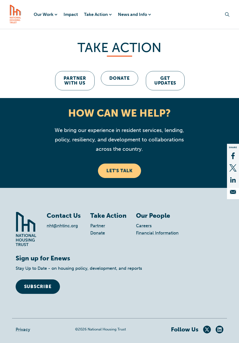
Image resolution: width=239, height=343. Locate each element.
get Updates (165, 80)
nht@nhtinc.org (62, 225)
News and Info (132, 14)
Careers (144, 225)
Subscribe (38, 286)
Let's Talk (119, 170)
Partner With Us (75, 80)
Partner (97, 225)
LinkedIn (219, 329)
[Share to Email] (233, 192)
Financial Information (157, 233)
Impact (71, 14)
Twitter (207, 329)
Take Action (96, 14)
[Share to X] (233, 168)
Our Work (43, 14)
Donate (119, 78)
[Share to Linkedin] (233, 180)
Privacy (23, 329)
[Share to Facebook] (233, 156)
